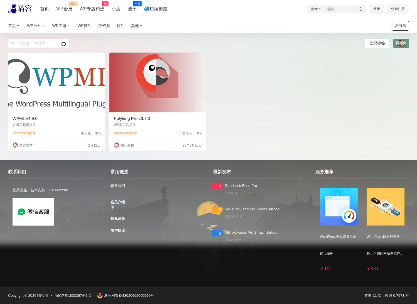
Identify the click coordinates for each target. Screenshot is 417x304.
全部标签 (377, 43)
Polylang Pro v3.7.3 (132, 118)
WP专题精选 (92, 6)
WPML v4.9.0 (25, 118)
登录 (377, 9)
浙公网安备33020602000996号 (125, 295)
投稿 (400, 26)
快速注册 (398, 9)
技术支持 (38, 190)
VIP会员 (64, 6)
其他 (137, 25)
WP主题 (61, 25)
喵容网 (42, 295)
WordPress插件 (24, 133)
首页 (44, 8)
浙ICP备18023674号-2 (73, 295)
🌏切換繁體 (155, 8)
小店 (116, 8)
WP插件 (36, 25)
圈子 (132, 6)
